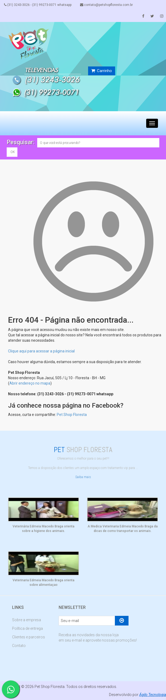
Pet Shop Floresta (72, 414)
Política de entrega (27, 628)
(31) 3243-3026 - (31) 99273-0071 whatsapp (37, 5)
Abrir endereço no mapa (29, 383)
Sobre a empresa (26, 620)
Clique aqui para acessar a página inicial (41, 351)
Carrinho (101, 70)
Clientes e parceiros (28, 637)
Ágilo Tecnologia (152, 694)
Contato (19, 645)
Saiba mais (83, 477)
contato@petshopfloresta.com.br (106, 5)
